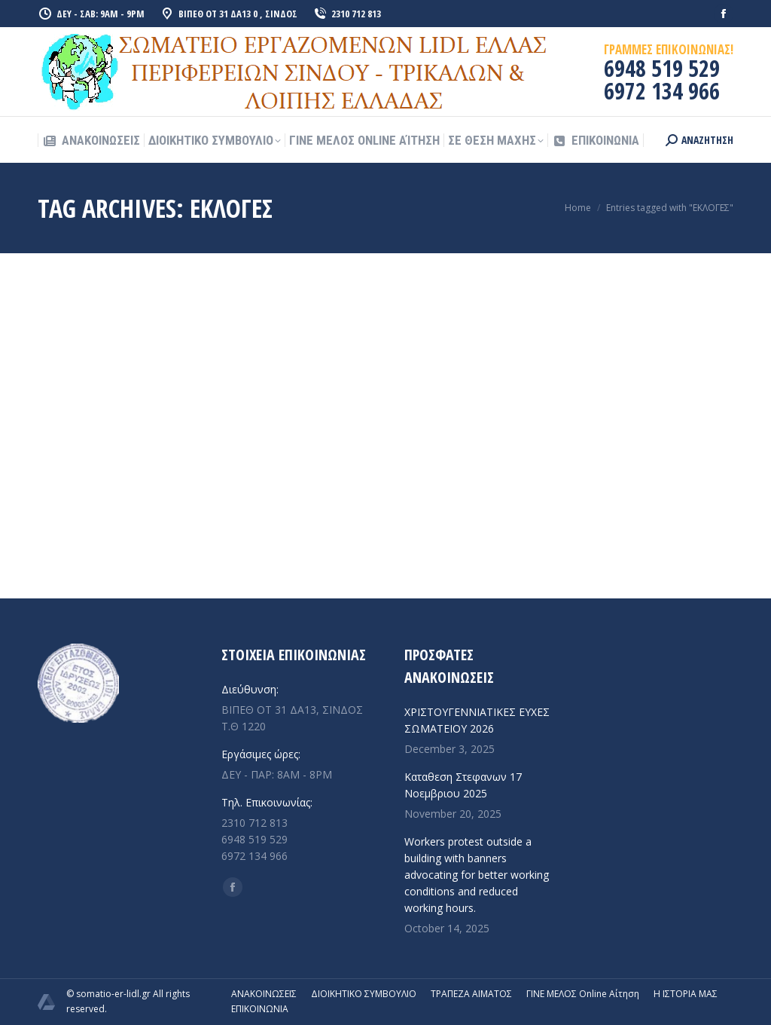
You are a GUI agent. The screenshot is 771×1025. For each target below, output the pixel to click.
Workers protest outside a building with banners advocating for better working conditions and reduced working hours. (476, 874)
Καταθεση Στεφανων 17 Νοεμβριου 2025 (463, 785)
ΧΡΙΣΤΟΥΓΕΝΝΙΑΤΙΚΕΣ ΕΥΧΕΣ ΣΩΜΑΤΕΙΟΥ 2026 (477, 720)
